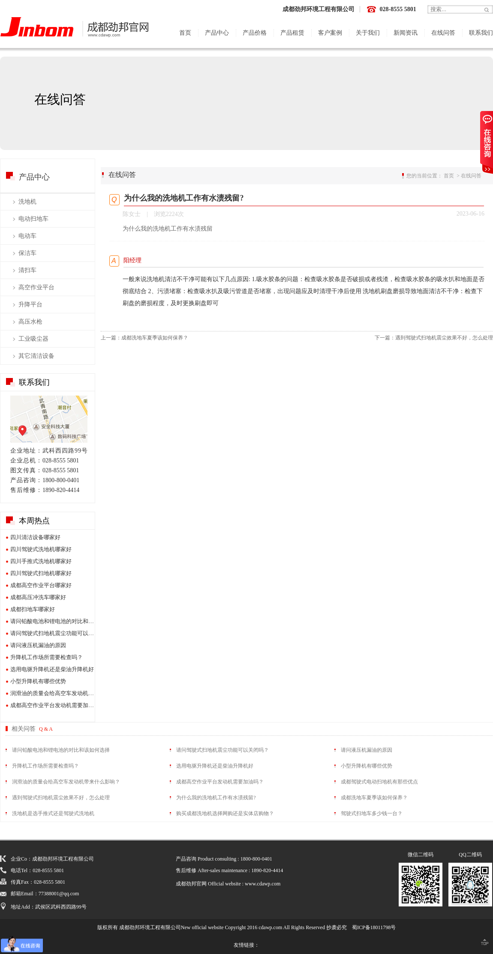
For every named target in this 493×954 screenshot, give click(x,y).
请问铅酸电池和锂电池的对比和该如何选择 (63, 621)
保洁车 (27, 253)
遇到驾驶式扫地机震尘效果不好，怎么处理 (444, 338)
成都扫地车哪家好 (32, 609)
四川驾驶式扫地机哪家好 (41, 573)
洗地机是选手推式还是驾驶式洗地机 (53, 813)
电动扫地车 (33, 219)
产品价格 (255, 33)
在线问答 (443, 33)
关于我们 (368, 33)
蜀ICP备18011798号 (374, 927)
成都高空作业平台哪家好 (41, 585)
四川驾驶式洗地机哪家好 (41, 549)
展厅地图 (48, 419)
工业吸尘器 (33, 339)
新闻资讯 (406, 33)
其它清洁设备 (36, 356)
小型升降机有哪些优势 (38, 681)
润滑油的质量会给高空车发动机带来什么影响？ (68, 693)
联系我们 (481, 33)
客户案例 (330, 33)
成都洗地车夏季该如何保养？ (154, 338)
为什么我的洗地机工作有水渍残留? (216, 798)
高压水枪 (30, 321)
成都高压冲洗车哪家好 (38, 597)
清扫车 (27, 270)
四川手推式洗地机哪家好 (41, 561)
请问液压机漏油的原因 (38, 645)
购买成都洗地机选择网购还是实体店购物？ (225, 813)
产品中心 (217, 33)
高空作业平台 (36, 287)
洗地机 (27, 201)
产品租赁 (292, 33)
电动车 (27, 236)
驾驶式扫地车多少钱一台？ (372, 813)
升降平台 (30, 304)
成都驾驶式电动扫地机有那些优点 (379, 782)
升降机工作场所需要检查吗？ (46, 657)
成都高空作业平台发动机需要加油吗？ (57, 705)
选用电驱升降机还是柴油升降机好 (52, 669)
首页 (185, 33)
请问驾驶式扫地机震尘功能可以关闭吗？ (60, 633)
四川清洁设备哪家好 (35, 537)
